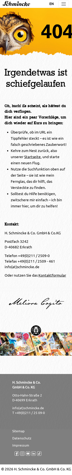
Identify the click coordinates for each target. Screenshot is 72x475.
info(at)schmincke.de (28, 408)
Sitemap (18, 431)
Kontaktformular (52, 275)
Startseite (32, 157)
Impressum (20, 445)
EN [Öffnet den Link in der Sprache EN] (51, 4)
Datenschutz (21, 438)
